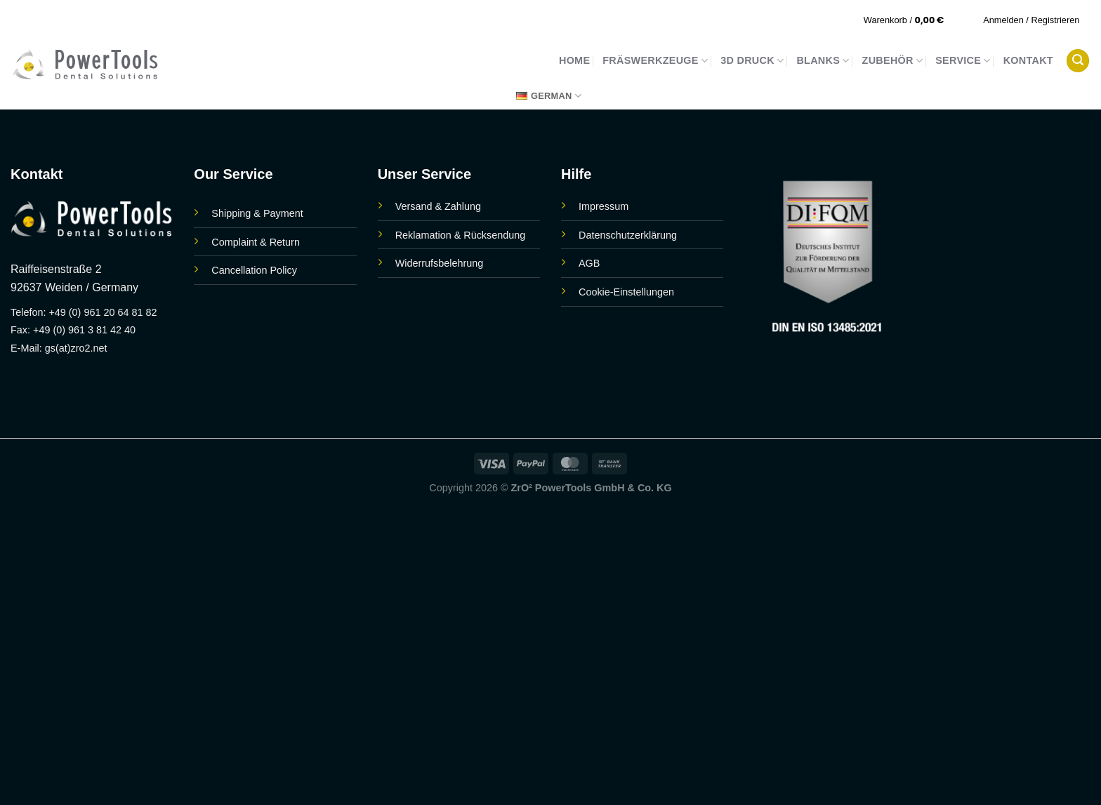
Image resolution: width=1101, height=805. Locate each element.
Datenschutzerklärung (628, 235)
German (548, 95)
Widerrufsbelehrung (439, 263)
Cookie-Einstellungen (626, 292)
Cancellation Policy (254, 270)
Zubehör (892, 60)
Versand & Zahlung (438, 206)
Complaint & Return (255, 242)
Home (574, 60)
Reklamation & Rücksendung (460, 235)
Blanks (822, 60)
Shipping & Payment (257, 213)
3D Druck (752, 60)
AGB (589, 263)
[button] (913, 20)
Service (962, 60)
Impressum (603, 206)
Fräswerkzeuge (655, 60)
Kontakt (1028, 60)
